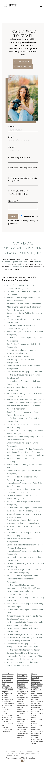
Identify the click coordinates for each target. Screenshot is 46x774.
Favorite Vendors (13, 758)
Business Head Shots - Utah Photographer (24, 304)
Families (26, 262)
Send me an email (16, 267)
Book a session (23, 67)
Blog (21, 264)
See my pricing (22, 62)
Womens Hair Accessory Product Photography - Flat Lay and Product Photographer (21, 359)
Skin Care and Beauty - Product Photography (25, 449)
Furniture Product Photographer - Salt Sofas (24, 372)
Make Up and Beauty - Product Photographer (25, 452)
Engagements (16, 262)
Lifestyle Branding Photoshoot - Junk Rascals (25, 634)
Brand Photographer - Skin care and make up (25, 455)
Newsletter (30, 758)
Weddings (6, 262)
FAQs (23, 758)
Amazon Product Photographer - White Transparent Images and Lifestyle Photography (22, 579)
